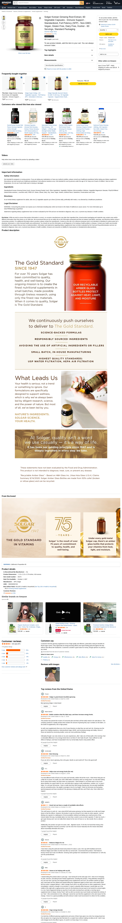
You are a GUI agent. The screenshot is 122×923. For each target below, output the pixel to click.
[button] (4, 7)
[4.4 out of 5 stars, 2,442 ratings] (47, 134)
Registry (88, 7)
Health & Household (7, 11)
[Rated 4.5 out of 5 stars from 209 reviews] (30, 629)
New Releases (79, 7)
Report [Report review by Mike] (55, 901)
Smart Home (96, 7)
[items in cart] (117, 2)
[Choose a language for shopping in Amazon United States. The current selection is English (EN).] (88, 3)
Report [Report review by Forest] (55, 706)
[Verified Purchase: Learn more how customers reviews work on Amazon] (46, 701)
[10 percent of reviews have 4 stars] (15, 653)
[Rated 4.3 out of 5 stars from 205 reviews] (105, 629)
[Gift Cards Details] (60, 7)
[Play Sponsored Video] (25, 612)
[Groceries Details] (73, 7)
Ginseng (46, 11)
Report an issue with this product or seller (57, 69)
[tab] (45, 657)
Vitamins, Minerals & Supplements (22, 11)
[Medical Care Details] (16, 7)
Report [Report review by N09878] (55, 834)
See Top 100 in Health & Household (45, 586)
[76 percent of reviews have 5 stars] (15, 650)
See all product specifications (54, 65)
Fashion (109, 7)
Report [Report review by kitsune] (55, 862)
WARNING (7, 564)
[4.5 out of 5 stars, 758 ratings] (81, 134)
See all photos (115, 664)
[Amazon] (6, 2)
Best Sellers (32, 7)
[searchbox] (49, 3)
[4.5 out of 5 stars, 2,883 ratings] (29, 134)
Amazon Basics (22, 7)
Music (103, 7)
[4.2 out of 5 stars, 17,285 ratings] (13, 132)
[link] (35, 83)
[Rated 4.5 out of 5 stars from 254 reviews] (67, 627)
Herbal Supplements (37, 11)
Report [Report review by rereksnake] (55, 763)
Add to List (103, 54)
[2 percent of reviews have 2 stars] (15, 660)
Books (40, 7)
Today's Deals (48, 7)
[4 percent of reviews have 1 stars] (15, 663)
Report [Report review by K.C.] (55, 797)
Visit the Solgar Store (50, 31)
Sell (64, 7)
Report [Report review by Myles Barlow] (55, 745)
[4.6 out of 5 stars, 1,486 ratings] (99, 132)
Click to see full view (24, 53)
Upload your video (8, 164)
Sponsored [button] (5, 599)
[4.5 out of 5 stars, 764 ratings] (64, 134)
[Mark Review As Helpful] (45, 706)
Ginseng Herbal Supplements (17, 588)
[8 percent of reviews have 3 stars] (15, 657)
